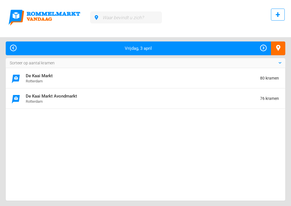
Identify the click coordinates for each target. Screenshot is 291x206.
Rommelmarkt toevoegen (275, 18)
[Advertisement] (53, 134)
